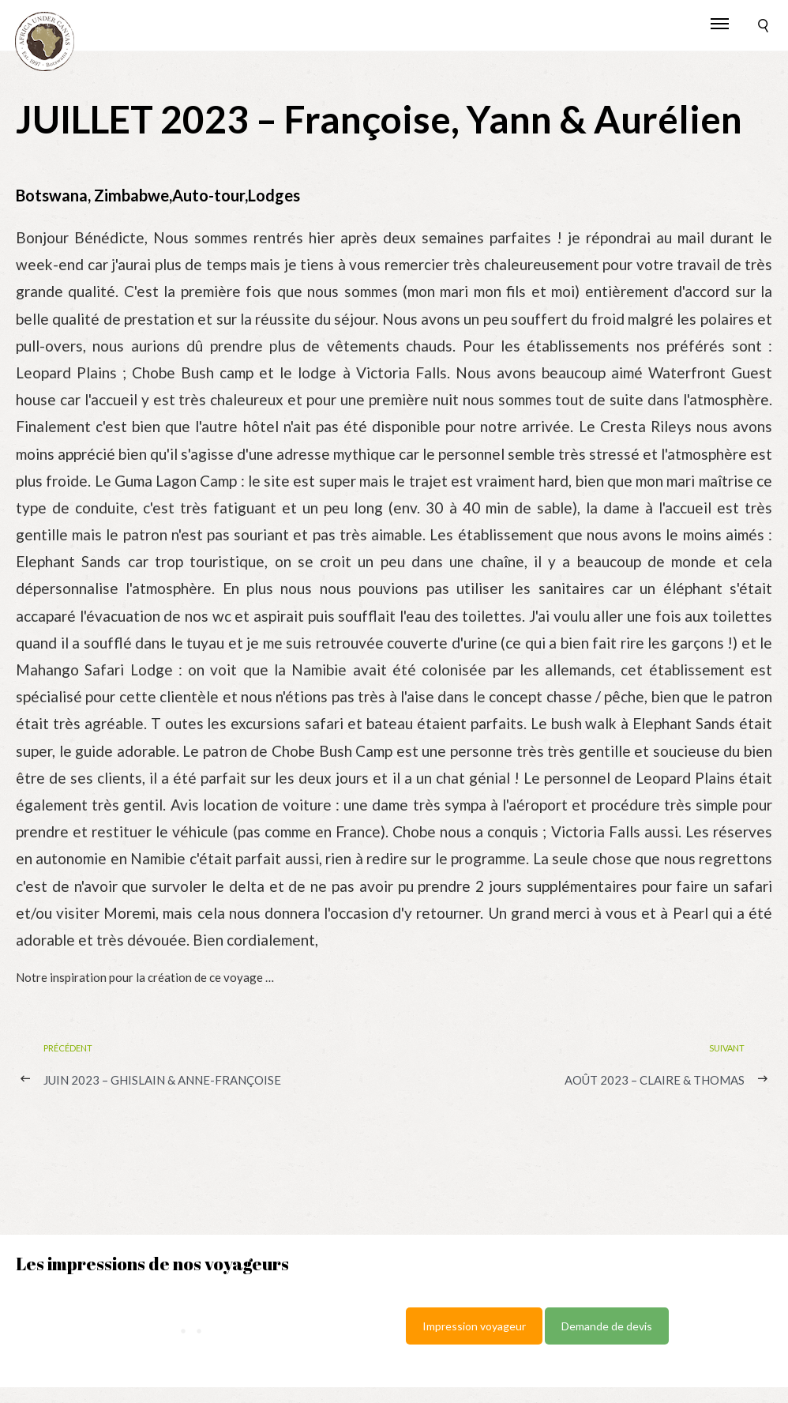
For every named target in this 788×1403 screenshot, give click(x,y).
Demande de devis (606, 1326)
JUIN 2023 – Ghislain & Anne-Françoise (162, 1080)
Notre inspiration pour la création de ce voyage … (145, 977)
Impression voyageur (474, 1326)
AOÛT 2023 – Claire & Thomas (655, 1080)
